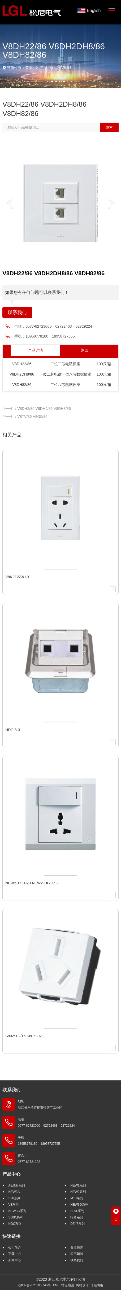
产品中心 (47, 67)
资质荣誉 (76, 1247)
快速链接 (11, 1236)
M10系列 (76, 1198)
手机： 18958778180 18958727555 (39, 1140)
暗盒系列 (76, 1217)
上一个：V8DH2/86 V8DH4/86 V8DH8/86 (36, 408)
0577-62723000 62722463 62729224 (58, 326)
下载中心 (14, 1254)
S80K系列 (15, 1217)
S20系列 (14, 1198)
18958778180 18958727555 (50, 336)
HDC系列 (14, 1224)
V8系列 (67, 67)
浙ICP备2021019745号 (34, 1285)
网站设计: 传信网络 (89, 1285)
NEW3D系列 (79, 1204)
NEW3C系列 (17, 1211)
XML (56, 1285)
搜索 (109, 127)
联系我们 (17, 312)
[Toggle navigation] (112, 10)
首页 (29, 67)
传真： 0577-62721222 (29, 1159)
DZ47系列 (77, 1224)
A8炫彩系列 (16, 1185)
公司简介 (14, 1247)
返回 (84, 350)
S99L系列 (77, 1211)
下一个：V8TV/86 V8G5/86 (24, 416)
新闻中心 (14, 1260)
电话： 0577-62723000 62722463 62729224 (46, 1122)
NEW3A (14, 1192)
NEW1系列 (78, 1185)
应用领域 (76, 1254)
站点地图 (67, 1285)
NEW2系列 (78, 1192)
